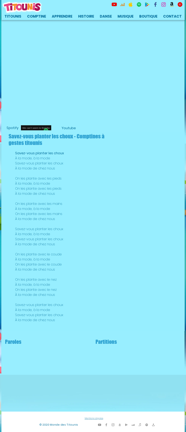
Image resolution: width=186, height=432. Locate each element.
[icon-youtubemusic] (180, 4)
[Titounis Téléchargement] (153, 425)
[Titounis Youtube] (114, 4)
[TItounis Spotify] (139, 4)
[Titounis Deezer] (122, 4)
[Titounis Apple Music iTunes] (131, 4)
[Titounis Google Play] (147, 4)
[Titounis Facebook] (106, 425)
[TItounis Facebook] (155, 4)
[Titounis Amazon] (172, 4)
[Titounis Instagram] (164, 4)
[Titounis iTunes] (140, 425)
